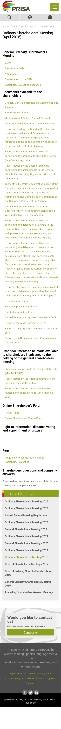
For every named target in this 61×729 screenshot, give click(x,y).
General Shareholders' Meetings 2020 (26, 543)
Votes (8, 62)
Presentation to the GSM (18, 79)
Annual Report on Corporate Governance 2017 (30, 317)
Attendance (11, 73)
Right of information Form (19, 312)
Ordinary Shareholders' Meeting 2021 (26, 536)
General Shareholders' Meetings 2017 (26, 564)
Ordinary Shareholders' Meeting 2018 (26, 557)
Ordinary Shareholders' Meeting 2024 (26, 508)
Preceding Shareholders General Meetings (29, 592)
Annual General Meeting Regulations (26, 515)
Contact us (31, 632)
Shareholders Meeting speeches (23, 84)
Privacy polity (44, 673)
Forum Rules (12, 412)
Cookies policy (12, 678)
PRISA (16, 7)
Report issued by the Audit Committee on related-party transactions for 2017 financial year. (29, 393)
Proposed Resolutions (17, 112)
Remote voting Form (16, 301)
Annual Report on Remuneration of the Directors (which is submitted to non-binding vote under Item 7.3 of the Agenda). (30, 211)
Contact (30, 683)
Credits (31, 673)
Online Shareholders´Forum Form (23, 418)
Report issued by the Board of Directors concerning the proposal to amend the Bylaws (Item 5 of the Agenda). (30, 156)
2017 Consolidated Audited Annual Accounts (30, 123)
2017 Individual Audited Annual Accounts (28, 118)
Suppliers (50, 678)
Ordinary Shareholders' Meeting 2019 (26, 550)
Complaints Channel (32, 678)
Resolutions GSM (14, 68)
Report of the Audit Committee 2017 (25, 322)
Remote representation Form (21, 306)
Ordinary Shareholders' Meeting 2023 (26, 522)
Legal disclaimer (17, 673)
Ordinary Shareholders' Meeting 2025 (26, 501)
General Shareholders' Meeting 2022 (26, 529)
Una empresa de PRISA (30, 717)
